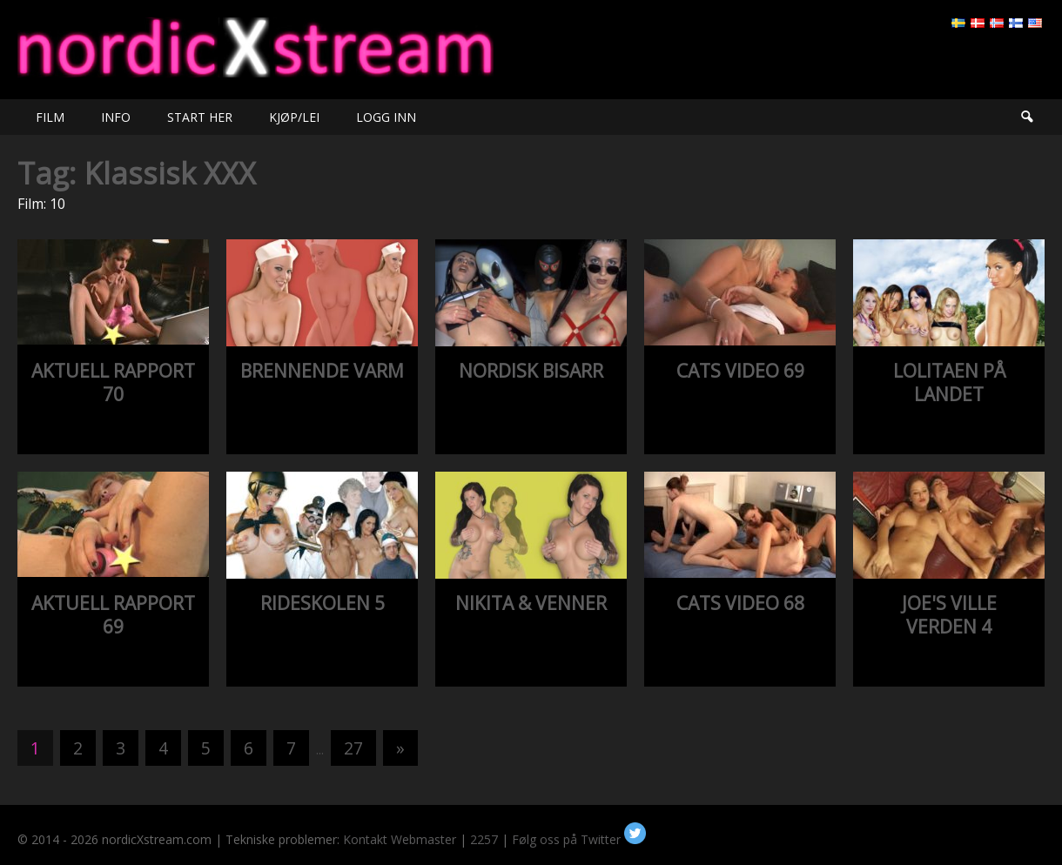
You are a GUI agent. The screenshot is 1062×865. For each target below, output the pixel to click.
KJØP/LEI (294, 117)
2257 (484, 839)
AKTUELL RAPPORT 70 (113, 382)
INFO (116, 117)
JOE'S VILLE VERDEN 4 (949, 614)
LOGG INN (386, 117)
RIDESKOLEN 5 (322, 603)
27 (353, 748)
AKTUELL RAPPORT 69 (113, 614)
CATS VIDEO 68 (740, 603)
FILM (50, 117)
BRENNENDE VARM (322, 371)
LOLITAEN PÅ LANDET (949, 382)
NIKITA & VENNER (531, 603)
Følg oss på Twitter (579, 839)
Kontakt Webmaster (399, 839)
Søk (1026, 117)
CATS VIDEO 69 (740, 371)
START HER (199, 117)
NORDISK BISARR (531, 371)
